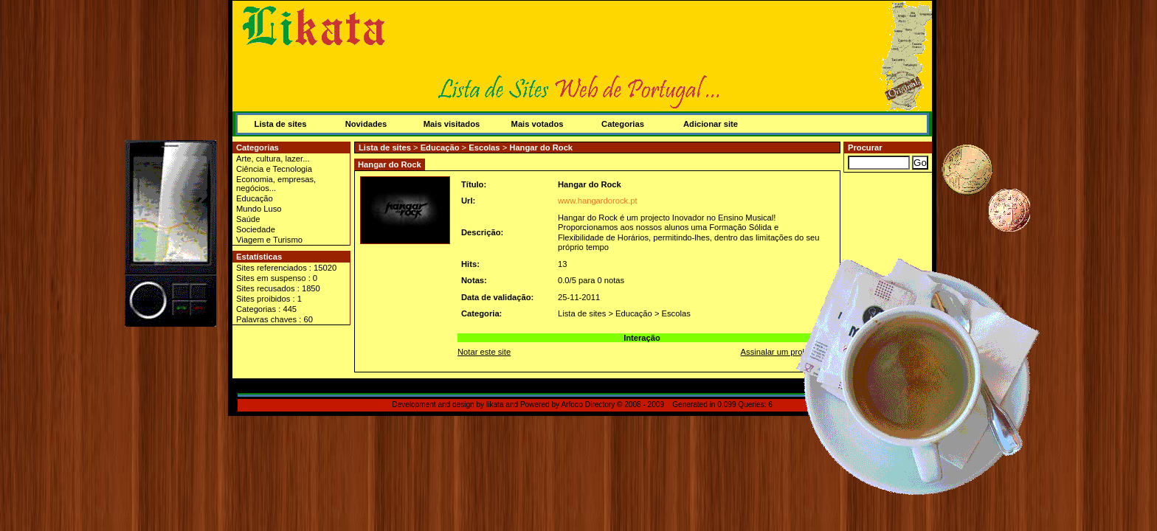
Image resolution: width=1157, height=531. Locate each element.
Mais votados (537, 123)
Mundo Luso (259, 208)
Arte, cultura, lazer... (273, 158)
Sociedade (255, 229)
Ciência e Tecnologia (274, 168)
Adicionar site (710, 123)
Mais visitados (452, 123)
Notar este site (484, 351)
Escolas (484, 147)
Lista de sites (281, 123)
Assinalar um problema (783, 351)
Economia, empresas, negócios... (276, 183)
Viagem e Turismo (269, 239)
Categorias (622, 123)
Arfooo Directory (588, 404)
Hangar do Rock (541, 147)
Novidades (366, 123)
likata (495, 404)
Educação (254, 198)
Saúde (248, 219)
